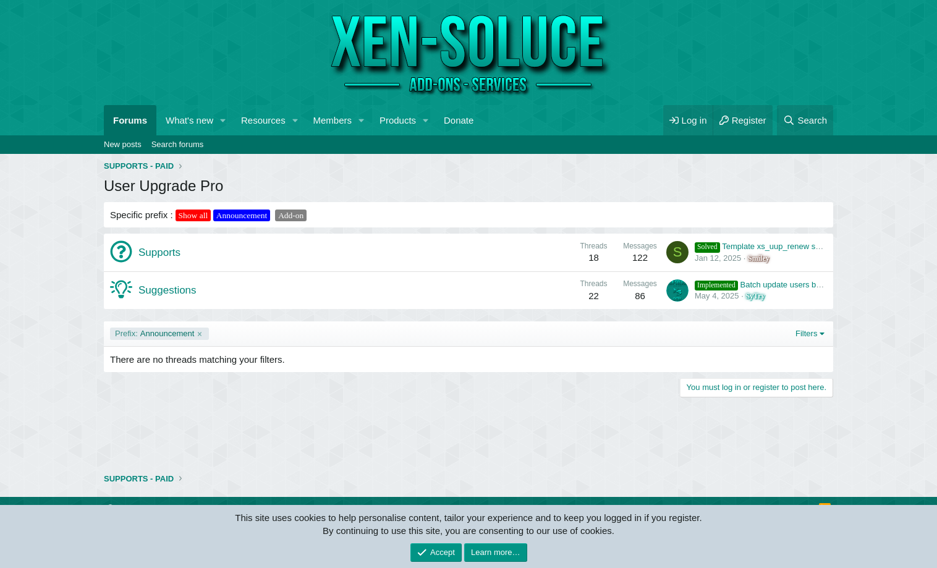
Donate (458, 120)
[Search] (805, 120)
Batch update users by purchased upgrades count (806, 284)
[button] (223, 120)
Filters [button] (806, 333)
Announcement (154, 333)
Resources (263, 120)
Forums (130, 120)
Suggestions (167, 290)
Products (397, 120)
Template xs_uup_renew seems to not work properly (801, 246)
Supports (159, 252)
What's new (189, 120)
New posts (123, 144)
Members (332, 120)
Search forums (177, 144)
